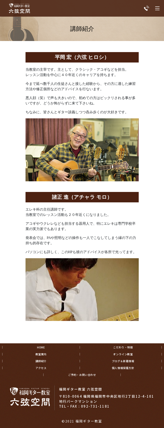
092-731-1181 (95, 406)
